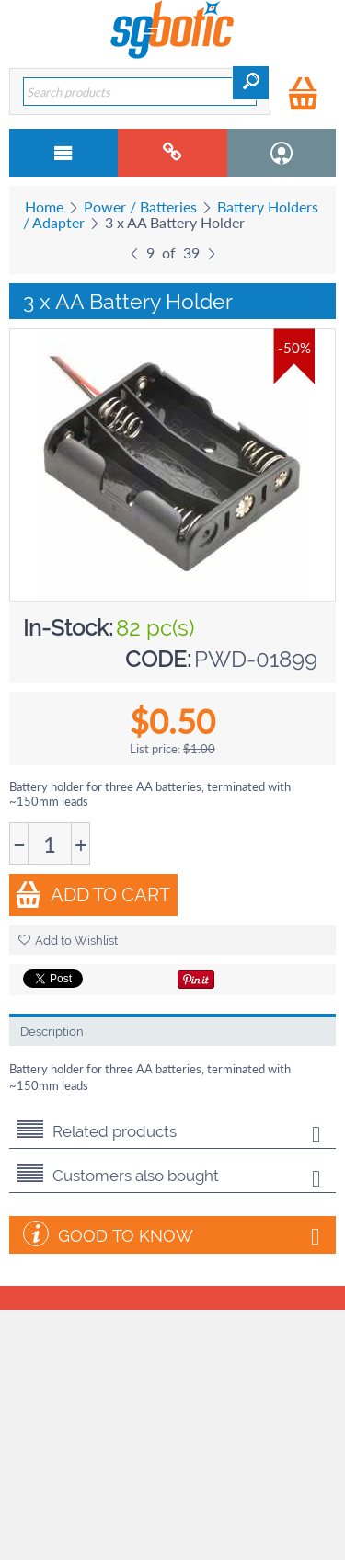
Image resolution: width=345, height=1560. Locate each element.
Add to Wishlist (68, 940)
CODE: (158, 659)
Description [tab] (52, 1031)
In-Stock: (68, 627)
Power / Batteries (140, 206)
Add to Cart (92, 894)
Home (44, 206)
